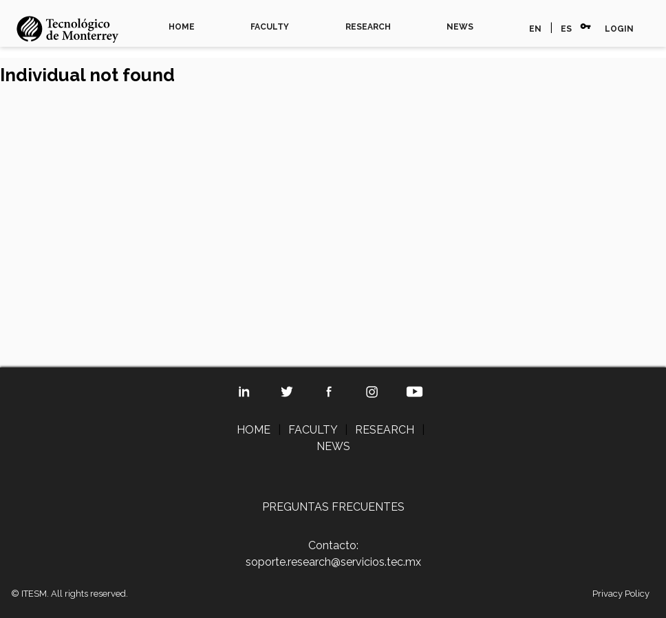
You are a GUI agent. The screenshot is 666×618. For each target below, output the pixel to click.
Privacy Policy (620, 593)
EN (535, 29)
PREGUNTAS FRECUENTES (333, 506)
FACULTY (269, 27)
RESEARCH (368, 27)
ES (566, 29)
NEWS (460, 27)
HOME (182, 27)
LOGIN (619, 29)
